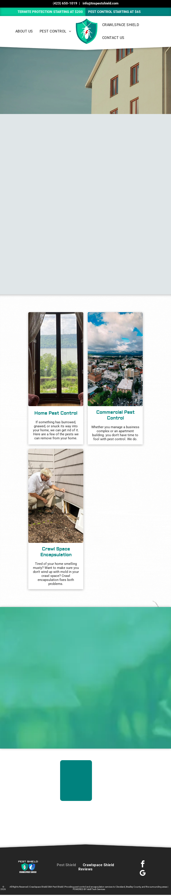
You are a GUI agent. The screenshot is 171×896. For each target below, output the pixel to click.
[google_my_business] (143, 873)
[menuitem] (24, 31)
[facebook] (143, 864)
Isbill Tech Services (96, 889)
